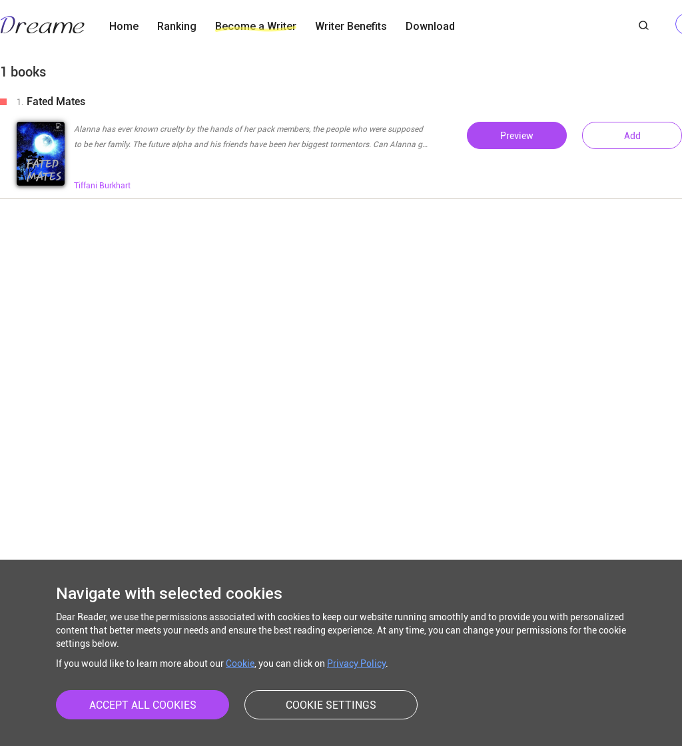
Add (632, 135)
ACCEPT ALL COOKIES (142, 705)
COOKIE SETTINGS (331, 705)
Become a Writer (255, 26)
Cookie (240, 663)
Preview (516, 135)
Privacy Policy (356, 663)
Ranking (176, 26)
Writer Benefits (351, 26)
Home (124, 26)
